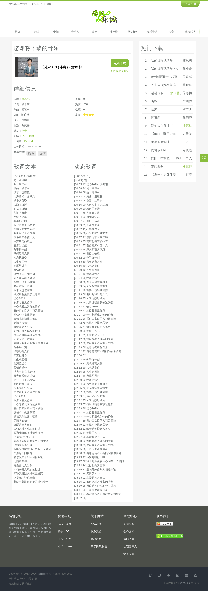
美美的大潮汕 (160, 142)
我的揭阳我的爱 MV (164, 68)
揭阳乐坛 (43, 573)
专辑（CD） (65, 523)
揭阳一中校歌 (160, 158)
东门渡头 (157, 166)
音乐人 (75, 31)
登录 (188, 4)
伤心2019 (28, 136)
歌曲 (36, 31)
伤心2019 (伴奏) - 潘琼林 (61, 67)
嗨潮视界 (190, 31)
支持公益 (128, 523)
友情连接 (96, 523)
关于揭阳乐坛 (99, 546)
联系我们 (96, 531)
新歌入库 (128, 538)
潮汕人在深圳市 (162, 125)
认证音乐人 (130, 546)
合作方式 (128, 531)
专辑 (56, 31)
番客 (154, 101)
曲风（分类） (66, 538)
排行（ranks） (66, 546)
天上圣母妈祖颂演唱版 (166, 85)
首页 (17, 31)
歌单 (94, 31)
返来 (154, 109)
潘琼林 (26, 98)
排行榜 (114, 31)
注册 (194, 4)
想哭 (31, 153)
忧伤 (42, 153)
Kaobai (28, 141)
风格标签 (132, 31)
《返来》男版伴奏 (163, 174)
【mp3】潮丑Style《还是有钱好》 (174, 133)
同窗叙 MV (158, 150)
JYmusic (185, 582)
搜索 (171, 31)
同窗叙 (155, 117)
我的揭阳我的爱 (162, 60)
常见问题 (128, 554)
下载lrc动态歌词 (119, 71)
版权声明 (96, 538)
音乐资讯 (152, 31)
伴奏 (24, 130)
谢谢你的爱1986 (162, 93)
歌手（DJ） (65, 531)
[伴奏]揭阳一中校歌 (164, 76)
